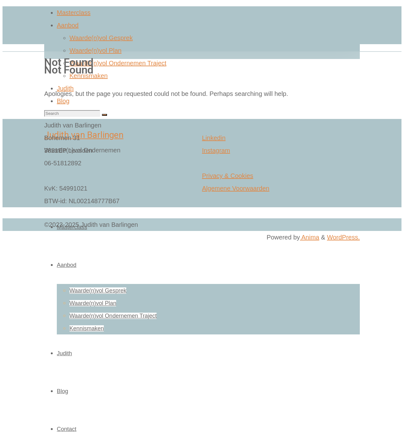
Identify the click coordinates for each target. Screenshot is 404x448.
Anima (309, 237)
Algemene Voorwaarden (235, 188)
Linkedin (214, 137)
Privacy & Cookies (227, 175)
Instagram (216, 150)
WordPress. (343, 237)
